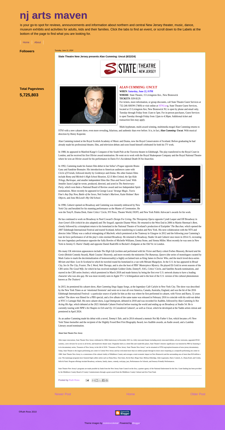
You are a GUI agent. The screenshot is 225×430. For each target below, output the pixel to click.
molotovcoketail (111, 423)
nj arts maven (53, 15)
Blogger (136, 423)
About (37, 42)
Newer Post (63, 394)
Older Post (197, 394)
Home (26, 42)
